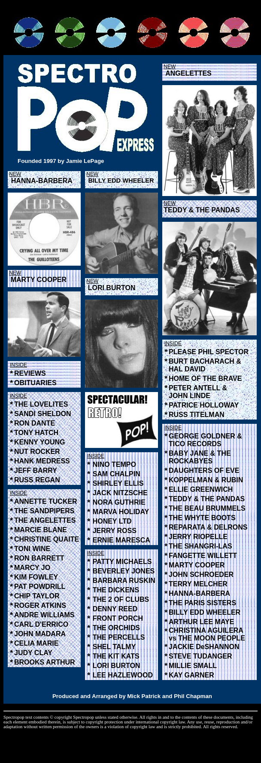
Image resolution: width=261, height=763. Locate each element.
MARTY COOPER (39, 279)
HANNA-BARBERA (42, 180)
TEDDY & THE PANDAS (202, 210)
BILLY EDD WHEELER (121, 180)
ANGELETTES (188, 73)
